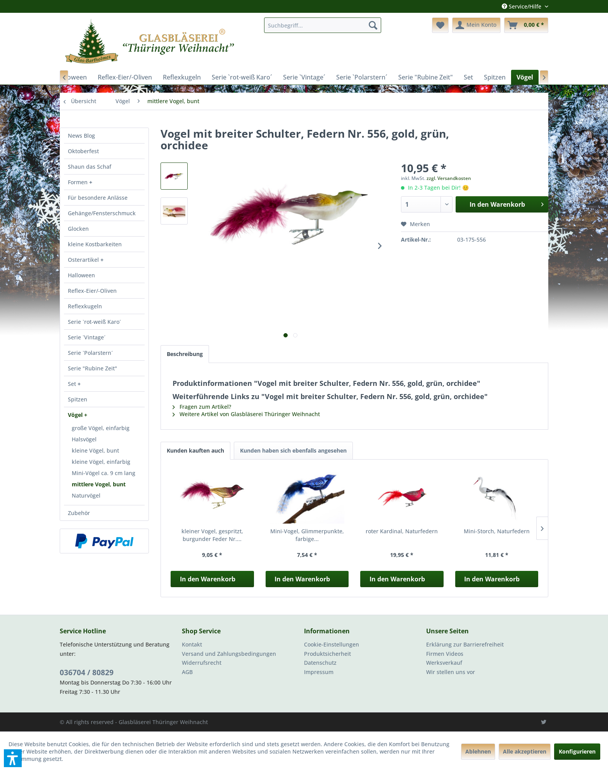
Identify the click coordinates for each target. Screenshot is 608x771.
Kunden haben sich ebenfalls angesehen (293, 450)
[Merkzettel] (440, 25)
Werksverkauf (444, 662)
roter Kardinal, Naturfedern (402, 531)
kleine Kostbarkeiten (95, 244)
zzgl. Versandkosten (449, 178)
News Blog (81, 135)
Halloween (81, 275)
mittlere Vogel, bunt (99, 484)
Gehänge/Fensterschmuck (102, 213)
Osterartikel (84, 259)
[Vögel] (525, 77)
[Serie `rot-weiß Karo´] (242, 77)
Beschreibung (185, 354)
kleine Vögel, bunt (95, 450)
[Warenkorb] (526, 25)
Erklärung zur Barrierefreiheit (465, 644)
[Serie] (425, 77)
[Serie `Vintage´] (304, 77)
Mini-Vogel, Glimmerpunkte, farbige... (307, 535)
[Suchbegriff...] (322, 25)
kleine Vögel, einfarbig (101, 461)
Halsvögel (84, 439)
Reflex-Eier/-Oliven (92, 290)
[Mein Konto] (476, 25)
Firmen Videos (444, 653)
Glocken (78, 228)
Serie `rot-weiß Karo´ (94, 321)
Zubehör (79, 513)
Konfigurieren (577, 751)
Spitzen (77, 399)
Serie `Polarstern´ (90, 352)
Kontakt (192, 644)
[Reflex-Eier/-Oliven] (124, 77)
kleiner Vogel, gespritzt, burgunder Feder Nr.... (212, 535)
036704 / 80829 (87, 672)
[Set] (468, 77)
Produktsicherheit (327, 653)
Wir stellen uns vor (450, 672)
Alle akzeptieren (524, 751)
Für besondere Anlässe (98, 197)
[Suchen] (373, 25)
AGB (187, 672)
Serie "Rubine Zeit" (92, 368)
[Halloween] (71, 77)
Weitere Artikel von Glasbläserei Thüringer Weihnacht (246, 414)
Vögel (76, 414)
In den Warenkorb (207, 579)
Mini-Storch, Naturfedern (497, 531)
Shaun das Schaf (89, 166)
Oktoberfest (83, 151)
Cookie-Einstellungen (331, 644)
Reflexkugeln (85, 306)
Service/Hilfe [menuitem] (522, 6)
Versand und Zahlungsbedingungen (229, 653)
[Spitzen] (494, 77)
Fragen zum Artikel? (202, 406)
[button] (13, 758)
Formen (78, 182)
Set (73, 383)
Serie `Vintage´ (86, 337)
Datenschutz (320, 662)
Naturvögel (86, 495)
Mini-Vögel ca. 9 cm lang (103, 473)
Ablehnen (478, 751)
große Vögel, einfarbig (101, 428)
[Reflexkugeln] (181, 77)
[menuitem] (322, 25)
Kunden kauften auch (195, 450)
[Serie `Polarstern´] (362, 77)
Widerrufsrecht (201, 662)
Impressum (318, 672)
